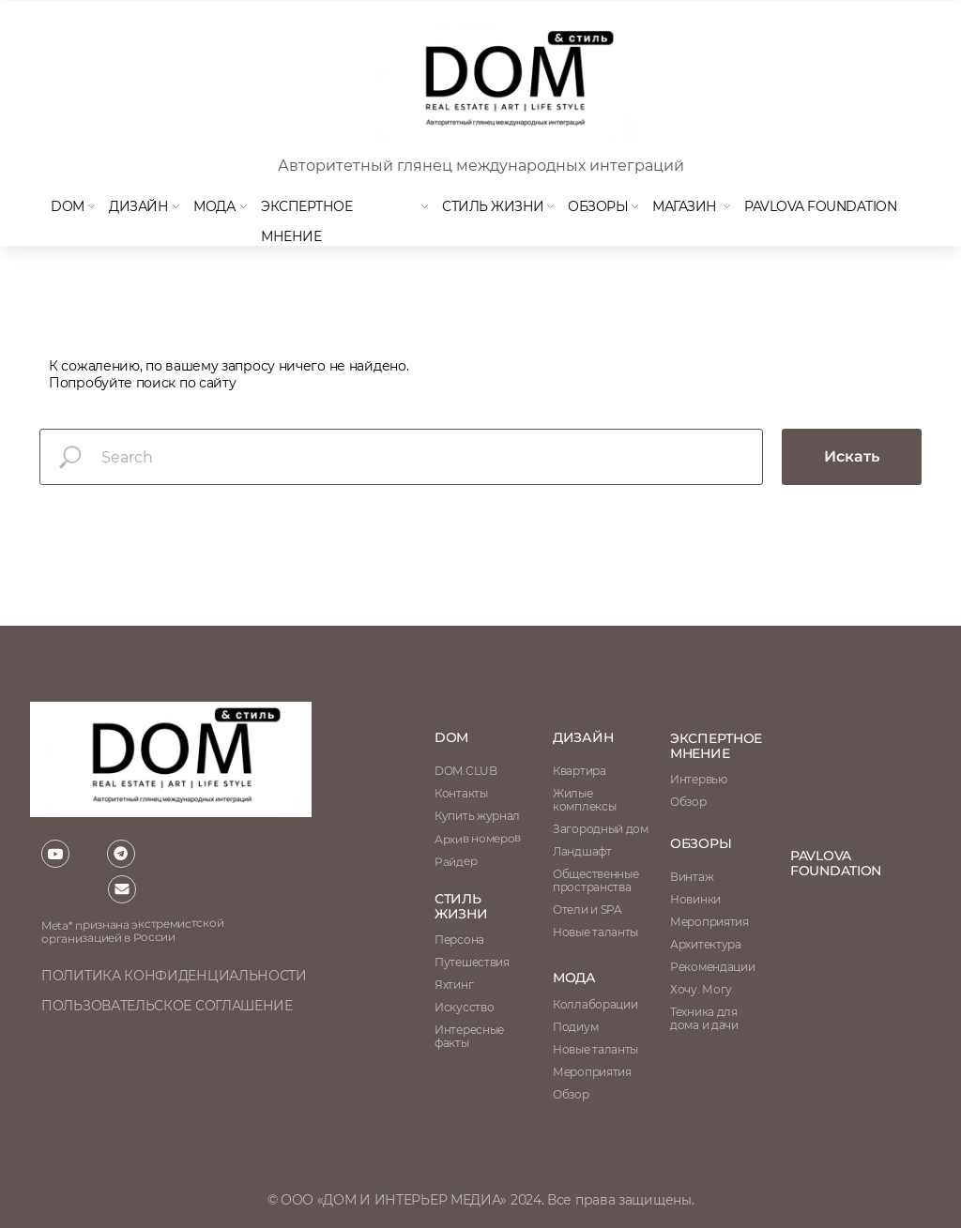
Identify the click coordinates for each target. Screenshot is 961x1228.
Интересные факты (469, 1036)
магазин (684, 206)
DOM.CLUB (466, 771)
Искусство (464, 1007)
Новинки (695, 899)
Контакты (461, 793)
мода (214, 206)
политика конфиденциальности (174, 975)
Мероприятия (709, 922)
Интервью (698, 779)
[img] (504, 82)
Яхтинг (454, 985)
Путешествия (472, 962)
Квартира (579, 771)
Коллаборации (595, 1004)
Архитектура (705, 944)
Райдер (456, 861)
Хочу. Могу (701, 989)
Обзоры (598, 206)
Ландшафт (582, 851)
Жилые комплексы (584, 799)
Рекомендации (712, 967)
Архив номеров (478, 838)
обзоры (700, 843)
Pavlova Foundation (820, 206)
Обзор (688, 802)
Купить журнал (477, 816)
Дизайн (138, 206)
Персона (459, 939)
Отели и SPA (587, 909)
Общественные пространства (595, 880)
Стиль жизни (493, 206)
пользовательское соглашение (167, 1005)
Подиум (575, 1027)
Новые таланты (595, 1049)
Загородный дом (600, 829)
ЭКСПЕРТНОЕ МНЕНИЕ (716, 746)
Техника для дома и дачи (704, 1018)
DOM (67, 206)
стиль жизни (461, 906)
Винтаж (691, 877)
